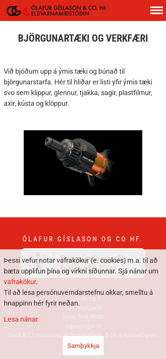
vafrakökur (20, 282)
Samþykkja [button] (83, 345)
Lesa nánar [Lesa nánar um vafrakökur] (21, 319)
